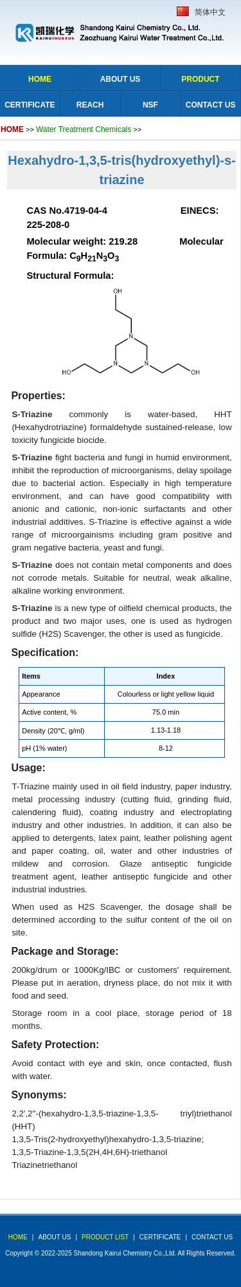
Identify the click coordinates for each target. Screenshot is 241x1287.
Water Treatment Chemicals (83, 129)
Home (39, 79)
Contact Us (211, 104)
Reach (90, 104)
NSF (150, 104)
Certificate (29, 104)
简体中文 (210, 12)
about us (54, 1237)
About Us (120, 79)
